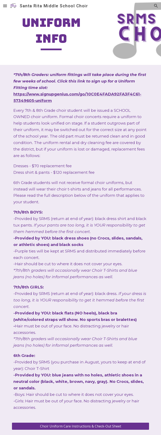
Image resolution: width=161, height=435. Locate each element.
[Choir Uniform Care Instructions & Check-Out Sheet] (80, 426)
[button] (5, 6)
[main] (51, 32)
